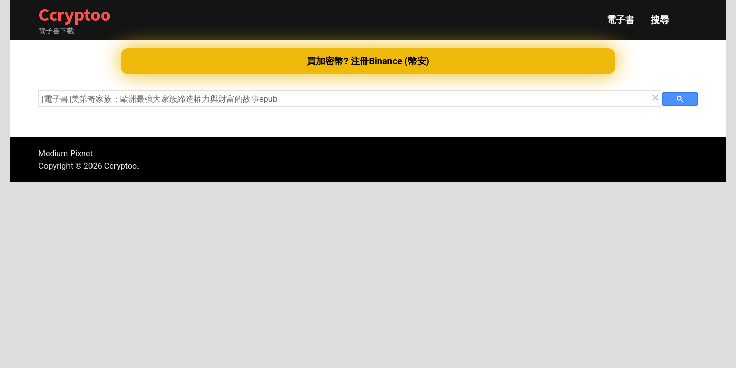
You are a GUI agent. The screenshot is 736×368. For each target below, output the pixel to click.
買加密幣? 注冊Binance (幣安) (368, 61)
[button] (655, 98)
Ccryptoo (74, 14)
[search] (346, 99)
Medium (53, 153)
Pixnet (81, 153)
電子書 (620, 20)
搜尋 (660, 20)
